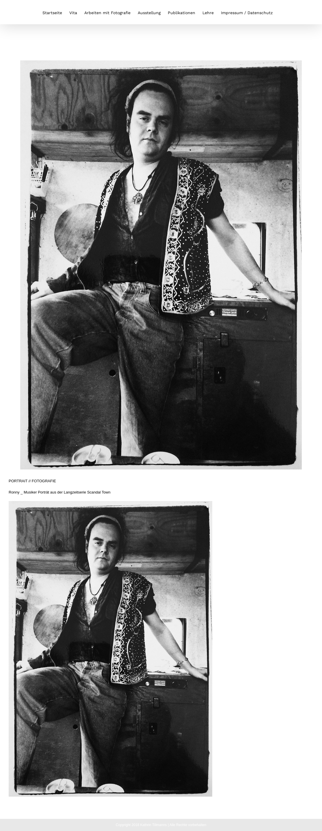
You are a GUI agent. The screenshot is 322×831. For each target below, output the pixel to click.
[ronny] (161, 265)
